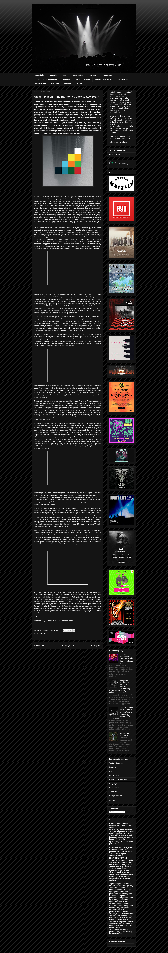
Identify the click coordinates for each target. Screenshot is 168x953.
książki (79, 84)
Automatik (113, 792)
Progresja (113, 784)
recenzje (53, 75)
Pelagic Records (115, 796)
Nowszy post (39, 645)
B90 (110, 771)
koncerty (55, 84)
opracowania (106, 75)
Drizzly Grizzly (114, 775)
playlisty (66, 79)
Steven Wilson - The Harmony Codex (59, 621)
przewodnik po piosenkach (46, 79)
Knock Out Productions (118, 779)
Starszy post (96, 645)
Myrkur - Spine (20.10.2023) (125, 734)
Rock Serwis (114, 788)
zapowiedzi (39, 75)
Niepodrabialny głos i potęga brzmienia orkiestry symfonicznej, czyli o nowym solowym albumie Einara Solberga (120, 686)
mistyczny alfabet (82, 79)
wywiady (92, 75)
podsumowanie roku (103, 79)
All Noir (112, 800)
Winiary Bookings (116, 763)
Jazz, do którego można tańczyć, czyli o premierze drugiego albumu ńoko (126, 659)
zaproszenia (123, 79)
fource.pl (112, 767)
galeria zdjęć (78, 75)
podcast (67, 84)
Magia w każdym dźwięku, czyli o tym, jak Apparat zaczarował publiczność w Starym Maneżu (121, 713)
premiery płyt (40, 84)
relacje (64, 75)
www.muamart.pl (115, 154)
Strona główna (68, 645)
